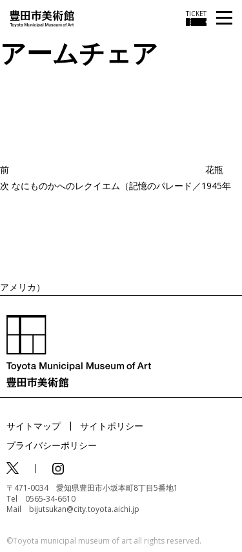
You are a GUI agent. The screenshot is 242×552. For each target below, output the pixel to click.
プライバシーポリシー (51, 445)
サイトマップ (33, 426)
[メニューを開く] (224, 18)
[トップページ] (42, 17)
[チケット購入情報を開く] (196, 18)
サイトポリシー (111, 426)
